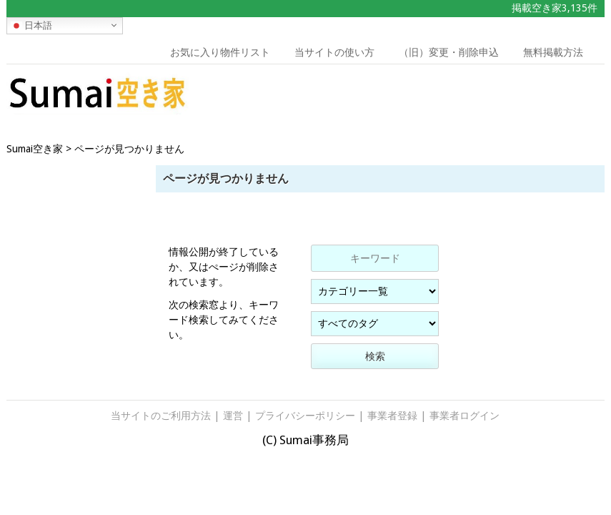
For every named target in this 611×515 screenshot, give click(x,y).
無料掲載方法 (553, 52)
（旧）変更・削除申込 (449, 52)
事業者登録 (392, 415)
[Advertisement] (526, 96)
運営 (233, 415)
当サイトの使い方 (334, 52)
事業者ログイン (464, 415)
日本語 (32, 25)
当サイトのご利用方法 (161, 415)
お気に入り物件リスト (220, 52)
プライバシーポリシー (305, 415)
